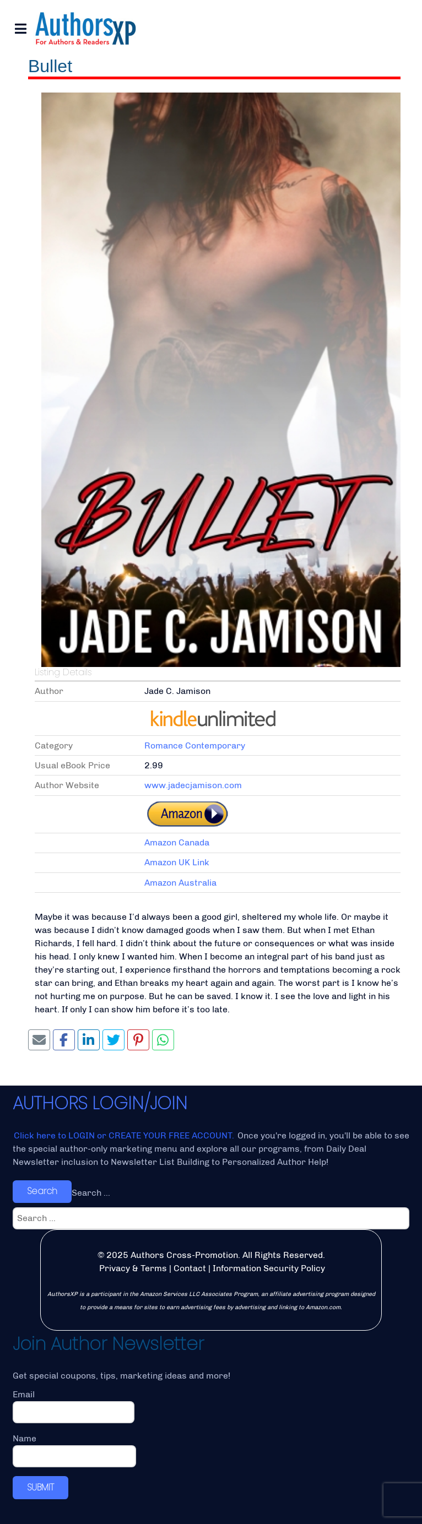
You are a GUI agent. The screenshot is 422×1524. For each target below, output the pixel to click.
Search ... (91, 1192)
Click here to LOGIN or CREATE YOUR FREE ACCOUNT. (125, 1135)
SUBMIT (40, 1487)
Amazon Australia (180, 882)
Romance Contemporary (194, 745)
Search (42, 1191)
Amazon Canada (176, 842)
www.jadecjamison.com (193, 785)
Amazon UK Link (176, 862)
